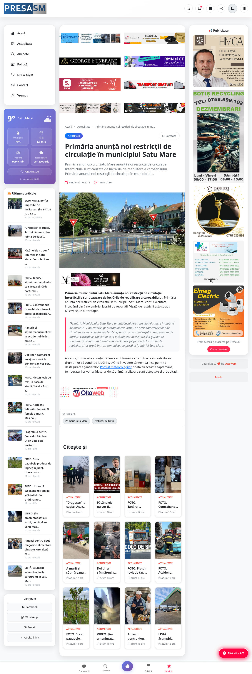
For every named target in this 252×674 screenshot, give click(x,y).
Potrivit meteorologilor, (116, 367)
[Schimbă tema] (232, 8)
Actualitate (22, 43)
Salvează (169, 136)
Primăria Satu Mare (76, 421)
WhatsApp (29, 617)
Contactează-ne (218, 349)
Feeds (218, 377)
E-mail (29, 627)
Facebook (30, 607)
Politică (19, 64)
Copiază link (29, 637)
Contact (19, 85)
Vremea (19, 95)
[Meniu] (244, 8)
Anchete (20, 54)
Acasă (18, 33)
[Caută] (188, 8)
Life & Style (22, 74)
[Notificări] (199, 8)
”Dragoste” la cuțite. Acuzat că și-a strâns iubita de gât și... (37, 232)
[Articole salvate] (210, 8)
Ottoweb (230, 363)
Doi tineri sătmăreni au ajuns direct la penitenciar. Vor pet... (38, 359)
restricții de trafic (104, 421)
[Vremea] (221, 8)
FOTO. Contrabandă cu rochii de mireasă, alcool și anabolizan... (38, 309)
